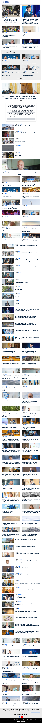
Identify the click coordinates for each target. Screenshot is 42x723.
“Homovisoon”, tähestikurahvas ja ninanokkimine (26, 617)
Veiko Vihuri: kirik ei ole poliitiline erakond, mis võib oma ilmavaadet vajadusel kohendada (29, 402)
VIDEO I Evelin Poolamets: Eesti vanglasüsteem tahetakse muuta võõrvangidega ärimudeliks (9, 352)
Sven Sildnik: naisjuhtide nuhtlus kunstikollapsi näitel (26, 274)
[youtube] (22, 717)
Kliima (19, 145)
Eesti (6, 17)
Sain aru (18, 721)
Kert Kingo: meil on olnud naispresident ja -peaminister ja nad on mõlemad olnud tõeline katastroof (31, 513)
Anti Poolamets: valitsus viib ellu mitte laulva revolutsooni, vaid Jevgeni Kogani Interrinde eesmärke (10, 377)
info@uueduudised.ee (35, 712)
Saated (26, 71)
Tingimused (23, 721)
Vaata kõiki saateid (21, 78)
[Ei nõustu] (40, 720)
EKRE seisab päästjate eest (8, 400)
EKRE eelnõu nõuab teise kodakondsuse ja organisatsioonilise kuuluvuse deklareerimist (31, 427)
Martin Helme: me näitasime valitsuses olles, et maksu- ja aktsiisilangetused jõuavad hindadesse (30, 415)
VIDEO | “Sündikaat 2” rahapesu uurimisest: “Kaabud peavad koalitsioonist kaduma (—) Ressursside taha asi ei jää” (27, 583)
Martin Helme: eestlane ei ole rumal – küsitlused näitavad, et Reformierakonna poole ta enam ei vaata (31, 489)
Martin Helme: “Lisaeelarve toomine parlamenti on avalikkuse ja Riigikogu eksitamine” (30, 682)
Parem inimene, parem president (9, 241)
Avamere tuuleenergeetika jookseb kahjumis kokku (26, 147)
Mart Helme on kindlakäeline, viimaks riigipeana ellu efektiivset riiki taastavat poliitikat (30, 196)
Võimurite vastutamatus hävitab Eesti (30, 241)
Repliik (26, 32)
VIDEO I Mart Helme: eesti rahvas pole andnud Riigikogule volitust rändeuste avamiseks (30, 658)
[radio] (21, 110)
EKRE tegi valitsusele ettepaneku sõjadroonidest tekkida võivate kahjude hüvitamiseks (30, 365)
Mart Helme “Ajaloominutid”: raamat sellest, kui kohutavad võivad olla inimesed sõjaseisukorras (30, 74)
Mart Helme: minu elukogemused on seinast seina (26, 253)
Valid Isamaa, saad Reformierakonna (30, 388)
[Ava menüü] (37, 2)
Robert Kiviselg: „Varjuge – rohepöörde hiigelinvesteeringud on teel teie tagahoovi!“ (10, 415)
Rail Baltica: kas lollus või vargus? (22, 126)
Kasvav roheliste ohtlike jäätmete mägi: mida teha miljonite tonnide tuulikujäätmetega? (30, 230)
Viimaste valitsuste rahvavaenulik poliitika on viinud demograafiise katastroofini (9, 35)
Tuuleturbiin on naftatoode (27, 207)
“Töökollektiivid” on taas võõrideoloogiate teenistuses (27, 575)
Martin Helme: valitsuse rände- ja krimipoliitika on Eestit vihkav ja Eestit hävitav (10, 389)
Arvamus (6, 60)
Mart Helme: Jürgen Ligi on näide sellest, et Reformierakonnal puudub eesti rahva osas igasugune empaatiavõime (27, 626)
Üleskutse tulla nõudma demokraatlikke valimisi (25, 267)
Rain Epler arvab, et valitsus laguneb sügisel (24, 589)
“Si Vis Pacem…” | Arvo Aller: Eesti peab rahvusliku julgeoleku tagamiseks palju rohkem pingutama (10, 74)
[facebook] (20, 717)
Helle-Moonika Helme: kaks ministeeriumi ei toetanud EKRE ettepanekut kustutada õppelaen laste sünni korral (11, 452)
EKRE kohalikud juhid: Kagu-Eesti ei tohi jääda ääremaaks (27, 330)
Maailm (19, 138)
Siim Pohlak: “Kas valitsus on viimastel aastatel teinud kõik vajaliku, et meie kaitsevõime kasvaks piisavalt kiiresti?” (10, 440)
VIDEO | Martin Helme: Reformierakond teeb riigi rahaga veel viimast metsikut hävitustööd (10, 658)
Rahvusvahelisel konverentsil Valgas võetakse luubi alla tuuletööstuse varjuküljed (29, 377)
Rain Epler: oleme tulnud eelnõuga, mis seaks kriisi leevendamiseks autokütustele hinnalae (10, 365)
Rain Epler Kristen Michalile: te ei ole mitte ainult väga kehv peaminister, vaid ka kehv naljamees (11, 501)
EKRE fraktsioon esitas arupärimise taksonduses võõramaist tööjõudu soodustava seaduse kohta (29, 464)
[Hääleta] (21, 119)
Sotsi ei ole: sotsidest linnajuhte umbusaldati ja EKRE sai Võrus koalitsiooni (9, 682)
